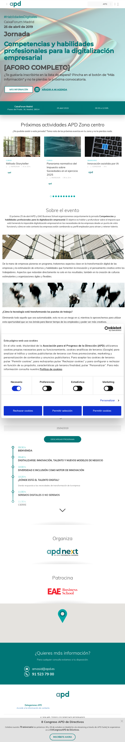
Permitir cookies (102, 410)
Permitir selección (62, 410)
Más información (18, 89)
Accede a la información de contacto (33, 708)
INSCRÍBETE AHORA (62, 737)
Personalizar (107, 400)
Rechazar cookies (23, 410)
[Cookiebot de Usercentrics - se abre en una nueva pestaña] (107, 328)
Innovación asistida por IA (103, 163)
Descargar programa (63, 439)
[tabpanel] (21, 158)
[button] (51, 196)
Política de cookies (51, 369)
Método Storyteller (17, 163)
